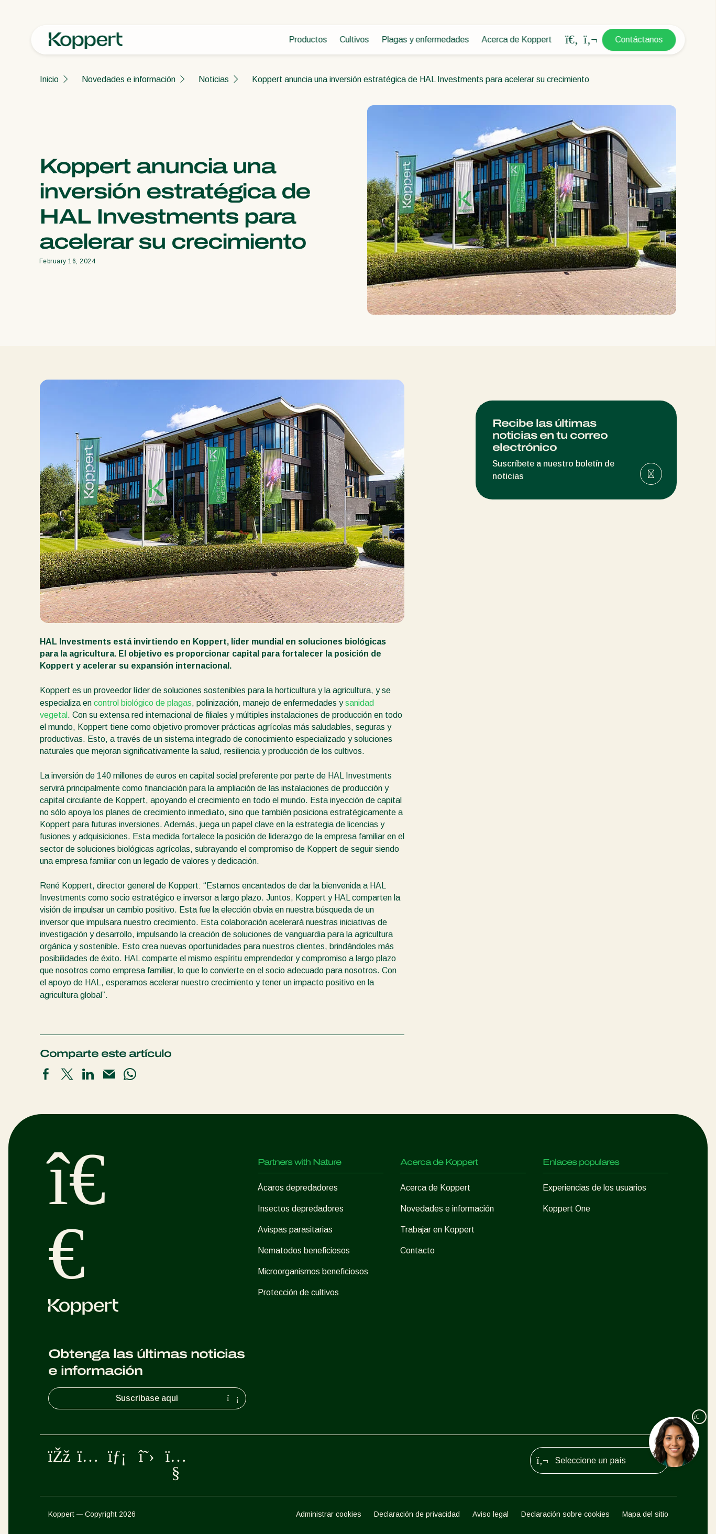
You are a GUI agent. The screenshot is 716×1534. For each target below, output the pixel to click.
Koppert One (566, 1208)
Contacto (417, 1250)
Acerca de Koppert (517, 39)
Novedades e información (128, 79)
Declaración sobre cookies (565, 1514)
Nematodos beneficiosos (304, 1250)
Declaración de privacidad (417, 1514)
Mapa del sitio (645, 1514)
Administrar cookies (328, 1514)
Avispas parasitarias (295, 1229)
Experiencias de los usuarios (594, 1187)
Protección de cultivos (298, 1292)
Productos (308, 39)
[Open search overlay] (572, 40)
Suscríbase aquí (178, 1398)
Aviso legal (490, 1514)
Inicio (49, 79)
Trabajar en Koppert (437, 1229)
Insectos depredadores (301, 1208)
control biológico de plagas (143, 702)
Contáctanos (639, 39)
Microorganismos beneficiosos (313, 1271)
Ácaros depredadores (298, 1187)
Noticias (214, 79)
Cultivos (354, 39)
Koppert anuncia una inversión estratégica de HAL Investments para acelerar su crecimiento (420, 79)
